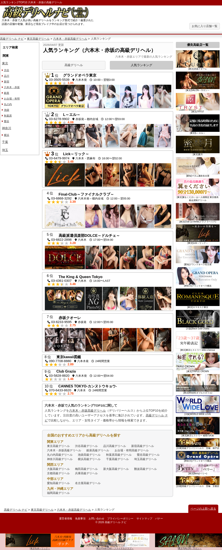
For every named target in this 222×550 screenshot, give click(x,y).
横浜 (6, 135)
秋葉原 (8, 115)
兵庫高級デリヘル (86, 473)
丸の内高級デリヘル (60, 454)
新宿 (6, 81)
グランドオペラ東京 (79, 75)
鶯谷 (6, 121)
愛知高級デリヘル (58, 483)
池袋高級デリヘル (89, 454)
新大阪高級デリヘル (116, 469)
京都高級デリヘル (58, 473)
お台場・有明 (12, 98)
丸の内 (8, 104)
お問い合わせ (96, 518)
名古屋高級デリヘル (88, 483)
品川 (6, 75)
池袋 (6, 110)
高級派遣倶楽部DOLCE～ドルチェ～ (89, 236)
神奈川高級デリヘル (60, 459)
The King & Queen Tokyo (81, 277)
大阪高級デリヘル (58, 469)
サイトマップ (144, 518)
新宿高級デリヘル (142, 446)
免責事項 (80, 518)
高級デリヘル (74, 65)
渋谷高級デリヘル (86, 446)
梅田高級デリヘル (86, 469)
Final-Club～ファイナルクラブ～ (86, 194)
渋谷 (6, 70)
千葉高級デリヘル (117, 459)
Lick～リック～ (76, 154)
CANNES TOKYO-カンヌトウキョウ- (87, 386)
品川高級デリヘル (114, 446)
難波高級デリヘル (145, 469)
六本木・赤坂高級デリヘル (70, 38)
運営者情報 (65, 518)
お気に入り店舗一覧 (204, 26)
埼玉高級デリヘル (145, 459)
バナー (159, 518)
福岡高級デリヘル (58, 493)
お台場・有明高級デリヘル (132, 450)
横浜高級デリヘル (89, 459)
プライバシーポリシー (120, 518)
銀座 (6, 93)
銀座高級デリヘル (97, 450)
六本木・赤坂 (12, 87)
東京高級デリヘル (38, 38)
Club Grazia (66, 371)
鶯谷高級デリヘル (148, 454)
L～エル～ (71, 115)
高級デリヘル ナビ (12, 38)
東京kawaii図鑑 (68, 357)
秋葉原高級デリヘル (119, 454)
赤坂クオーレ (70, 318)
